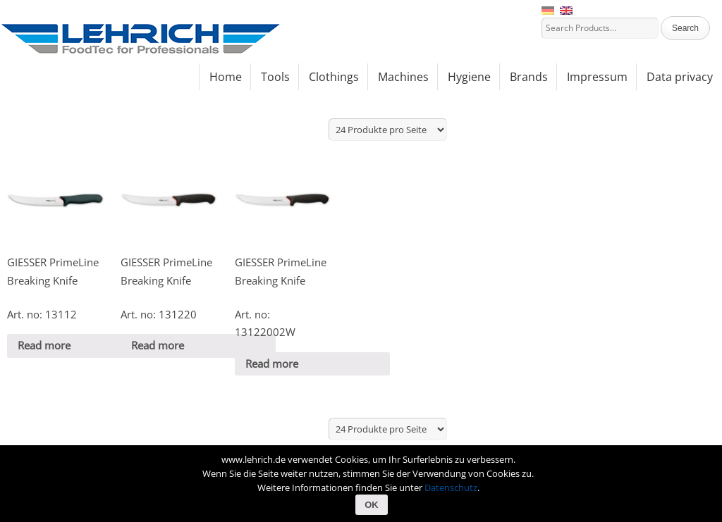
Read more (44, 345)
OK (372, 504)
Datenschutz (450, 487)
